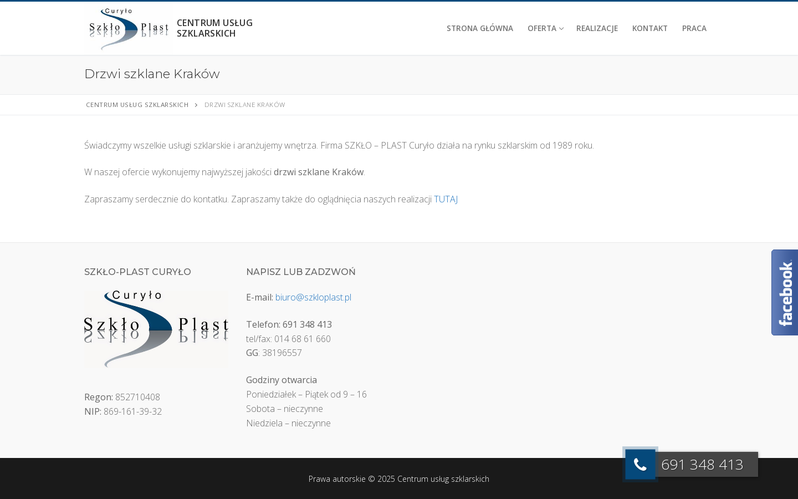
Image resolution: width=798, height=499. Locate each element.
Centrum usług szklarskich (215, 28)
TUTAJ (446, 199)
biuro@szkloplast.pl (313, 297)
